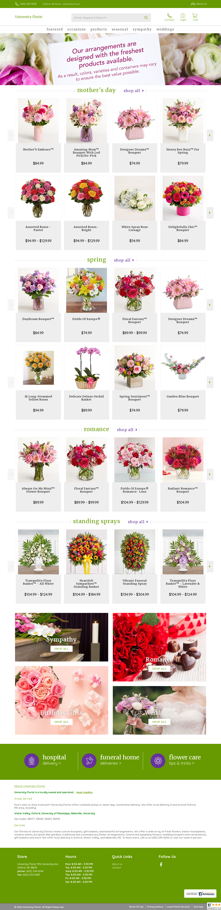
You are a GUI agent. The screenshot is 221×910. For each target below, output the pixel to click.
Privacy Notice (155, 906)
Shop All (132, 90)
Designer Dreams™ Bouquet (134, 151)
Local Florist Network (178, 906)
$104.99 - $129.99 (135, 502)
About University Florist (29, 786)
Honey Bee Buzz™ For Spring (183, 151)
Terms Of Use (136, 906)
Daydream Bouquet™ (38, 319)
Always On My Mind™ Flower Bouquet (38, 490)
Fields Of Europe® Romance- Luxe (135, 490)
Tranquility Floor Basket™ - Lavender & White (183, 583)
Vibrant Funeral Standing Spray (135, 582)
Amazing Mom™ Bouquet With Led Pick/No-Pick (86, 152)
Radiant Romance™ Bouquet (183, 490)
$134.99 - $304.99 (135, 594)
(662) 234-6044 (28, 3)
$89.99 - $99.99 (134, 332)
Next (210, 135)
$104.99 (183, 502)
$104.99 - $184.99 (86, 594)
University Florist (29, 17)
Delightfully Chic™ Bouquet (183, 228)
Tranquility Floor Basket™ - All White (38, 582)
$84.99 (38, 163)
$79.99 (183, 163)
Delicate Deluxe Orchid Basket (86, 398)
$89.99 (86, 410)
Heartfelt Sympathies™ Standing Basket (86, 583)
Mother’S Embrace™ (38, 149)
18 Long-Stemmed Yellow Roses (38, 398)
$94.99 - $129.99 (38, 240)
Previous (11, 135)
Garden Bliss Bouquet (183, 396)
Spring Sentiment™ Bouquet (135, 398)
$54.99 (134, 240)
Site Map (198, 906)
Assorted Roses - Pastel (38, 228)
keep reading (84, 792)
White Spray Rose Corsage (135, 228)
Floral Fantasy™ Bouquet (134, 320)
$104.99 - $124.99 (38, 594)
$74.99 (135, 163)
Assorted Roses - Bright (86, 228)
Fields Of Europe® (86, 319)
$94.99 (38, 410)
